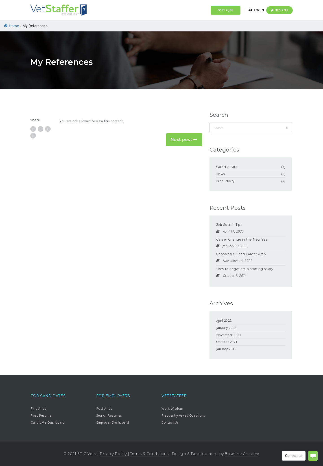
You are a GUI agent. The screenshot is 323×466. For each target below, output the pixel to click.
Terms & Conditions (149, 454)
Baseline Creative (242, 454)
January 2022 (226, 327)
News (220, 174)
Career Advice (227, 167)
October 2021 (227, 342)
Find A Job (38, 408)
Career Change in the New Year (242, 239)
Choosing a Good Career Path (241, 254)
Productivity (225, 181)
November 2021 (228, 335)
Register (279, 10)
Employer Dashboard (112, 422)
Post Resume (41, 415)
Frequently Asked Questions (183, 415)
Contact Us (170, 422)
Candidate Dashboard (48, 422)
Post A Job (104, 408)
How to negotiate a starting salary (244, 269)
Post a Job (226, 10)
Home (11, 26)
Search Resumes (109, 415)
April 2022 (224, 320)
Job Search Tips (229, 225)
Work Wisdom (172, 408)
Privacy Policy (113, 454)
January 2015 (226, 349)
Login (256, 10)
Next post (181, 139)
